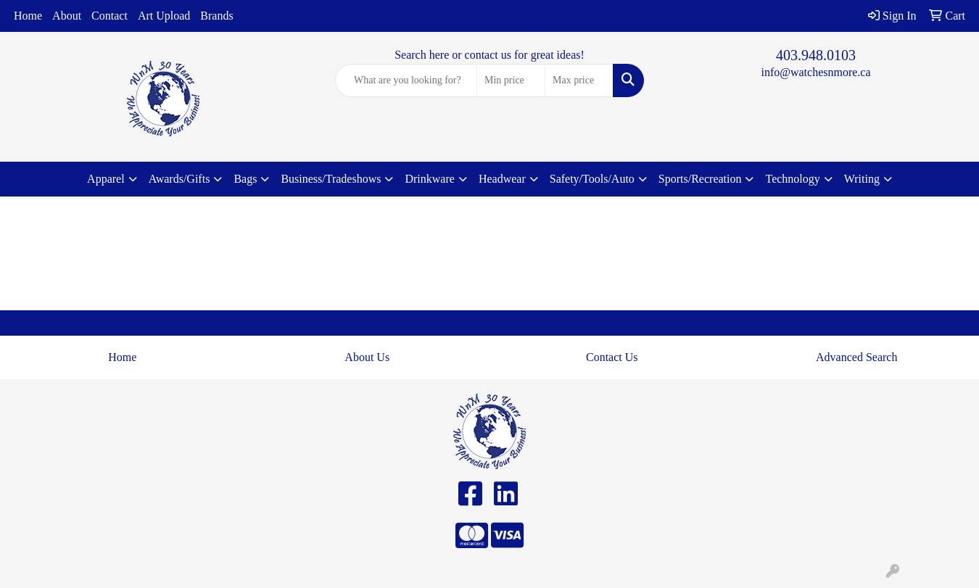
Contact (109, 15)
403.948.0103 (816, 55)
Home (28, 15)
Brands (216, 15)
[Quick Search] (406, 80)
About (66, 15)
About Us (366, 357)
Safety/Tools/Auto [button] (592, 179)
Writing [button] (862, 179)
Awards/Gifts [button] (179, 179)
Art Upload (164, 15)
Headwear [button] (502, 179)
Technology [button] (792, 179)
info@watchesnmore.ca (815, 72)
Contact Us (612, 357)
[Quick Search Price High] (579, 80)
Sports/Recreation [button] (700, 179)
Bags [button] (245, 179)
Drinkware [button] (429, 179)
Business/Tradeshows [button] (331, 179)
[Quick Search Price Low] (510, 80)
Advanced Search (856, 357)
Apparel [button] (106, 179)
